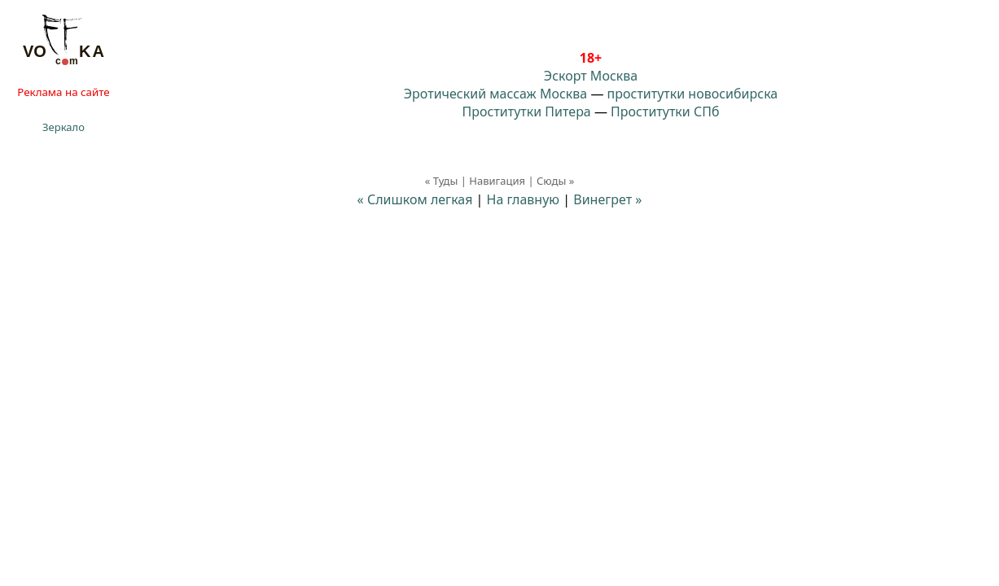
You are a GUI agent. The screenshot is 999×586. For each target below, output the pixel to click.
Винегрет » (607, 199)
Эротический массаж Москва (495, 94)
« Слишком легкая (415, 199)
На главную (523, 199)
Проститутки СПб (665, 111)
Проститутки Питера (526, 111)
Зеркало (63, 127)
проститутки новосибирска (692, 94)
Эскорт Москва (591, 76)
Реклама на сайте (63, 92)
